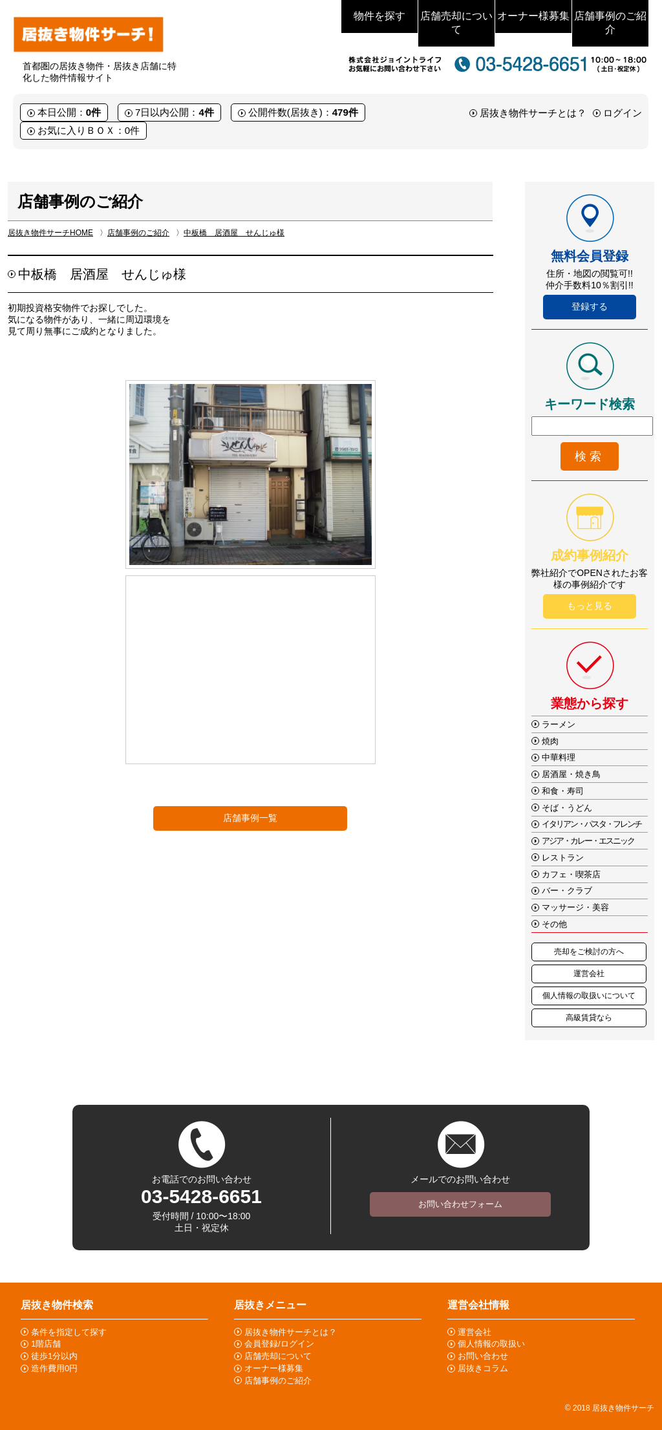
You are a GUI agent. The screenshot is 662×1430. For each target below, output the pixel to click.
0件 (93, 112)
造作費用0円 (54, 1368)
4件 (205, 112)
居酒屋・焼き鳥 (571, 774)
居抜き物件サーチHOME (50, 232)
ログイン (622, 112)
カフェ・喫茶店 (571, 874)
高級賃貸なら (589, 1017)
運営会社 (588, 973)
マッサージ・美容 (575, 907)
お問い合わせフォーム (460, 1204)
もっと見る (589, 606)
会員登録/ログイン (279, 1344)
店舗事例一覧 (250, 818)
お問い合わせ (483, 1356)
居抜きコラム (483, 1368)
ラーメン (558, 724)
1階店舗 (46, 1344)
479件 (345, 112)
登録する (589, 306)
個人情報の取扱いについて (588, 995)
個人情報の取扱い (491, 1344)
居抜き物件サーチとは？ (533, 112)
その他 (554, 924)
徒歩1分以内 (54, 1356)
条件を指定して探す (69, 1332)
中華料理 (558, 757)
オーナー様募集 (533, 15)
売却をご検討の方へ (589, 951)
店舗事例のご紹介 (610, 22)
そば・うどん (567, 808)
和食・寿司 (563, 791)
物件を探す (379, 15)
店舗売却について (456, 22)
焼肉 (550, 741)
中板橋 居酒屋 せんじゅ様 (234, 232)
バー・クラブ (567, 890)
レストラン (563, 857)
